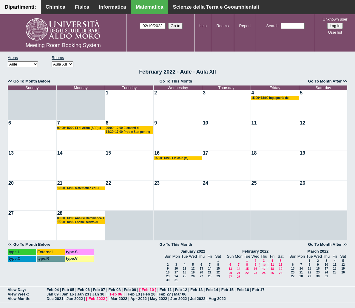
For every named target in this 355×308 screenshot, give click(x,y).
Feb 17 (258, 289)
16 (157, 152)
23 (157, 183)
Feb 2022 (97, 298)
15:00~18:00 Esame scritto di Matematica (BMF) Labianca (77, 222)
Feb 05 (68, 289)
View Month (18, 298)
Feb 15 (227, 289)
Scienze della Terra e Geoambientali (216, 7)
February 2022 (255, 251)
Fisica (82, 7)
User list (335, 32)
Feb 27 (165, 294)
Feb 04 (53, 289)
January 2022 (193, 251)
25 (254, 183)
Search (272, 26)
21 (60, 183)
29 (218, 276)
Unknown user (335, 19)
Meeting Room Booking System (63, 45)
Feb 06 (84, 289)
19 (302, 152)
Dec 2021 (55, 298)
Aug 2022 (217, 298)
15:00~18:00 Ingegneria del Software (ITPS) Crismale (270, 98)
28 (60, 213)
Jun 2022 (178, 298)
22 (108, 183)
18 (254, 152)
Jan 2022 (75, 298)
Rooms (222, 26)
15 (108, 152)
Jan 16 (68, 294)
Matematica (149, 7)
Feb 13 (196, 289)
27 (11, 213)
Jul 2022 (197, 298)
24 (205, 183)
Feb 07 (99, 289)
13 (11, 152)
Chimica (55, 7)
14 (60, 152)
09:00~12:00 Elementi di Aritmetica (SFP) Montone (124, 128)
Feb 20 (149, 294)
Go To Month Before (31, 81)
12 (302, 122)
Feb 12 (181, 289)
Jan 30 (98, 294)
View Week (18, 294)
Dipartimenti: (20, 7)
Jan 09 (52, 294)
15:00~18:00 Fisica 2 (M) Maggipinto (171, 158)
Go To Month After (325, 81)
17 (205, 152)
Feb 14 (212, 289)
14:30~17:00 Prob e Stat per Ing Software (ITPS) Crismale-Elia (128, 132)
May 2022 (158, 298)
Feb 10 (148, 289)
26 (302, 183)
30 (167, 280)
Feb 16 (243, 289)
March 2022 (317, 251)
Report (245, 26)
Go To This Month (176, 81)
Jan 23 (83, 294)
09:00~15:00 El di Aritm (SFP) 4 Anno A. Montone (79, 128)
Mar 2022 (119, 298)
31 (176, 280)
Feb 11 (165, 289)
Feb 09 (130, 289)
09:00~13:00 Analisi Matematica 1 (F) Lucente (80, 218)
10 (205, 122)
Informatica (112, 7)
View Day (16, 289)
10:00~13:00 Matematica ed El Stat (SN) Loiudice (78, 188)
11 (254, 122)
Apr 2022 (138, 298)
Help (203, 26)
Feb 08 (114, 289)
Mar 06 (180, 294)
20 (11, 183)
